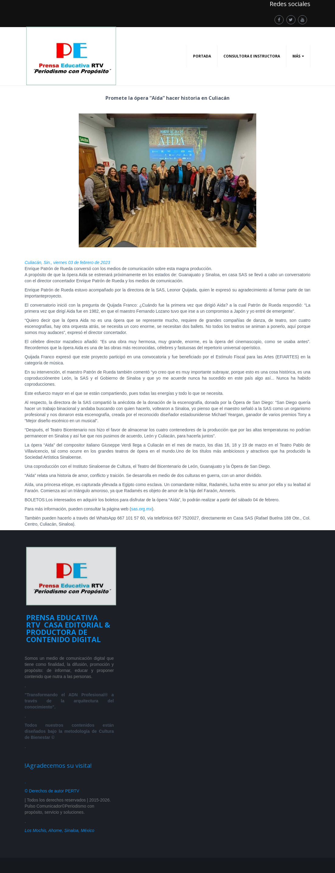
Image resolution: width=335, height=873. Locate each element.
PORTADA (202, 56)
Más (296, 56)
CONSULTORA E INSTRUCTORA (251, 56)
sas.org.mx (141, 508)
